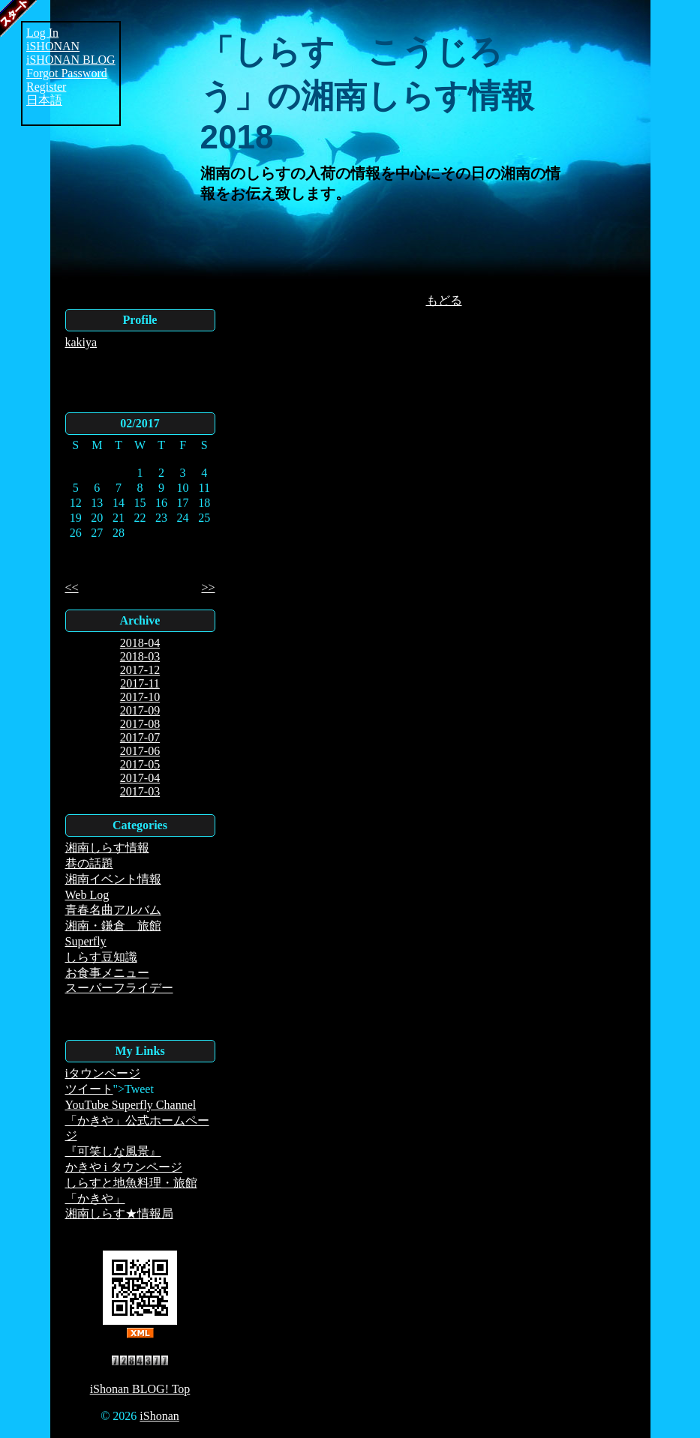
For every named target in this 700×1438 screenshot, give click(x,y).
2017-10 (140, 697)
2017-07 (140, 737)
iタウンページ (102, 1073)
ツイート (89, 1089)
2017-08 (140, 724)
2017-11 (140, 683)
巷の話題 (89, 863)
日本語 (44, 100)
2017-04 (140, 777)
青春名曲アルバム (113, 909)
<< (72, 587)
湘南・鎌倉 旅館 (113, 925)
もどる (444, 300)
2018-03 (140, 656)
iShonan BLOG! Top (140, 1389)
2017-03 (140, 791)
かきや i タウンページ (123, 1167)
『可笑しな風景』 (113, 1151)
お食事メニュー (107, 972)
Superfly (86, 941)
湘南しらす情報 (107, 847)
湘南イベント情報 (113, 879)
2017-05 (140, 764)
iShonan (159, 1416)
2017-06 (140, 750)
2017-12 (140, 670)
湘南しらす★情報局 (119, 1213)
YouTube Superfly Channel (131, 1104)
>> (208, 587)
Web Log (87, 894)
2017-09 (140, 710)
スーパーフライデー (119, 987)
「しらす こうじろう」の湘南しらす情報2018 (367, 94)
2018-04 (140, 643)
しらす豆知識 (101, 957)
